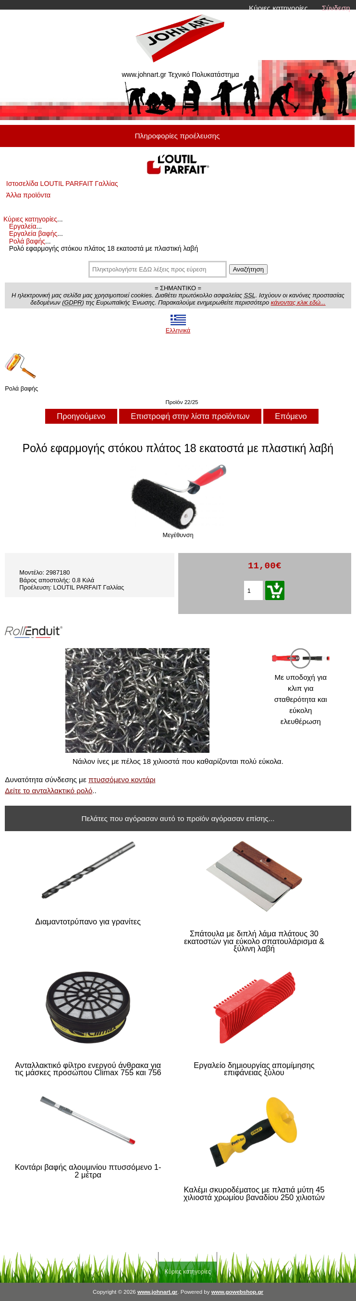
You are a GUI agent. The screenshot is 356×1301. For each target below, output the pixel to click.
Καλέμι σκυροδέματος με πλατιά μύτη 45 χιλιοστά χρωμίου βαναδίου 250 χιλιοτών (254, 1193)
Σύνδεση (336, 8)
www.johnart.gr (157, 1292)
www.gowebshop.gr (237, 1292)
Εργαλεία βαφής (33, 233)
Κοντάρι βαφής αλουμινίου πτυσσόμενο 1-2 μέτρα (88, 1171)
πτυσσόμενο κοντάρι (121, 779)
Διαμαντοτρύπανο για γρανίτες (88, 921)
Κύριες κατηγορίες (278, 8)
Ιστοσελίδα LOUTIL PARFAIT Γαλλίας (62, 183)
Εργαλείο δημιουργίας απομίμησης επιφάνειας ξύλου (254, 1069)
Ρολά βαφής (27, 241)
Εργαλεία (23, 226)
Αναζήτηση (248, 269)
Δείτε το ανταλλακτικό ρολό (48, 790)
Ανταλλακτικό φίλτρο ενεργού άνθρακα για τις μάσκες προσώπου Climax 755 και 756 (88, 1069)
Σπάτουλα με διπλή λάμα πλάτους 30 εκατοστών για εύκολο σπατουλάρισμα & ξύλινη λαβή (254, 941)
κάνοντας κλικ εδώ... (298, 302)
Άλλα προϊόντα (28, 195)
